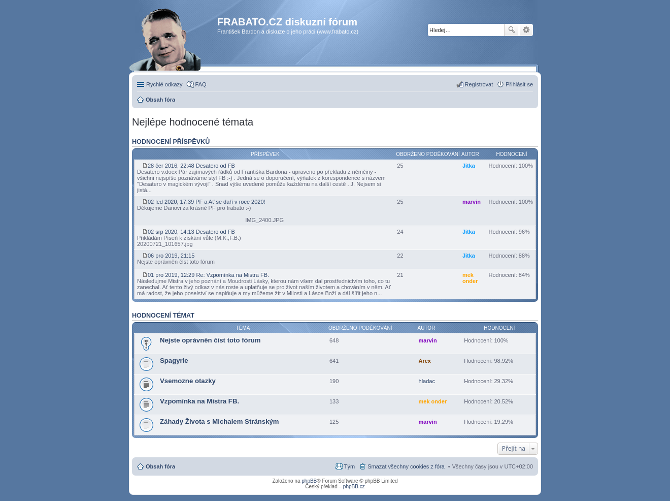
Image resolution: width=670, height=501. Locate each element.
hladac (427, 381)
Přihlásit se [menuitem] (519, 84)
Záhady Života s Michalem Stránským (219, 421)
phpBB (309, 481)
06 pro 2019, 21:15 (169, 257)
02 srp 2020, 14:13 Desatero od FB (188, 233)
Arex (425, 361)
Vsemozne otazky (188, 381)
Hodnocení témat (163, 315)
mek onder (470, 278)
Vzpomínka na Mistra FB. (199, 401)
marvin (471, 202)
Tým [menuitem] (349, 466)
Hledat (511, 30)
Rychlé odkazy (164, 84)
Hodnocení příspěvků (171, 141)
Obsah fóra (160, 466)
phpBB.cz (354, 486)
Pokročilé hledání (526, 30)
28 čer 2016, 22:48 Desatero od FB (188, 167)
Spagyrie (174, 360)
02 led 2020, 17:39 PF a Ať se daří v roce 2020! (203, 203)
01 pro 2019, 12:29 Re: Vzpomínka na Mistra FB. (205, 276)
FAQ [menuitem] (201, 84)
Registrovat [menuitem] (479, 84)
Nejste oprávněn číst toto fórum (210, 340)
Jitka (468, 166)
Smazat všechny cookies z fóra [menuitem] (406, 466)
